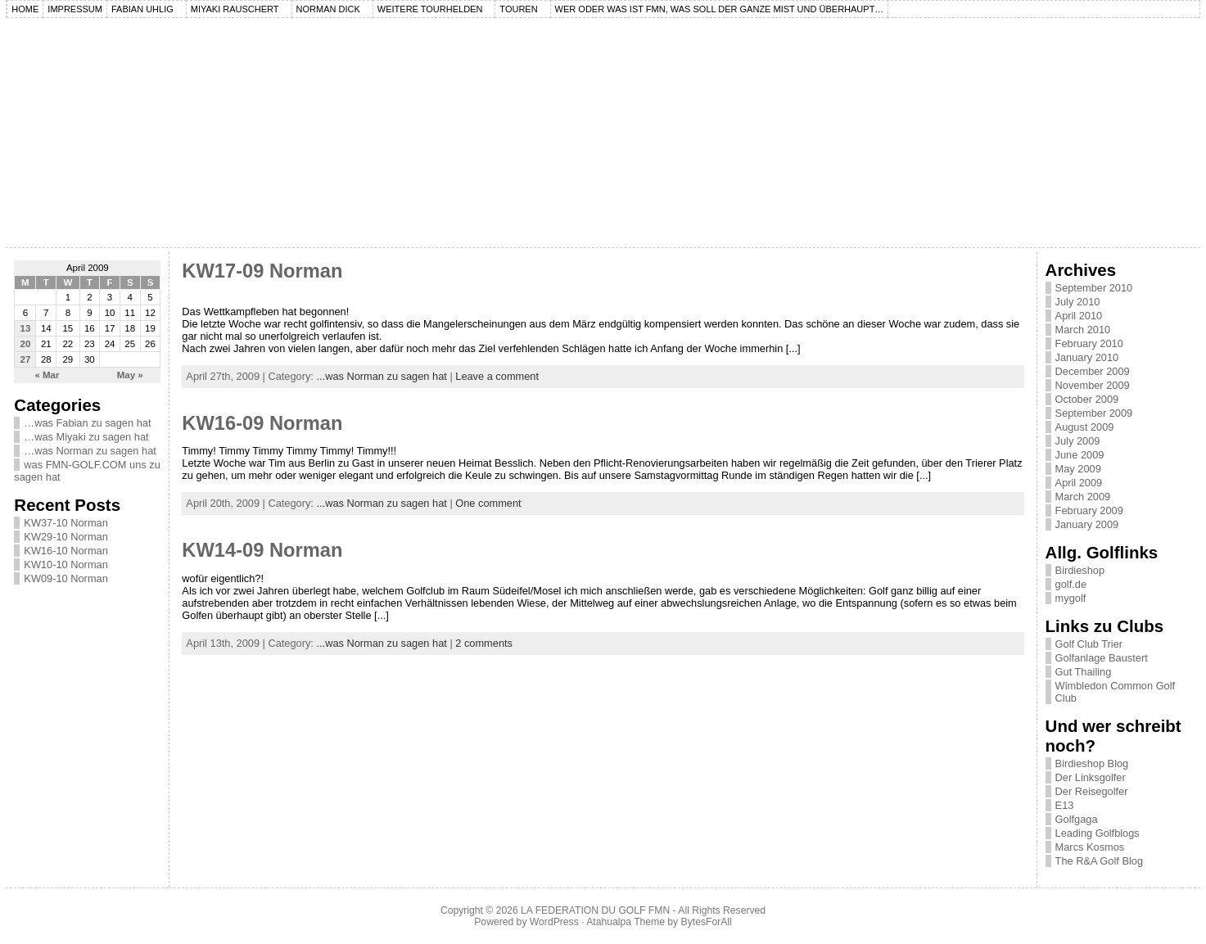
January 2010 (1087, 357)
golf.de (1070, 584)
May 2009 (1078, 469)
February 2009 (1089, 510)
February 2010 (1089, 343)
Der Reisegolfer (1091, 791)
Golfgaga (1076, 819)
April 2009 (1079, 483)
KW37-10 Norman (65, 523)
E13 (1064, 805)
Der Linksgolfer (1090, 777)
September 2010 (1094, 288)
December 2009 (1092, 371)
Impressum (74, 9)
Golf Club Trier (1089, 644)
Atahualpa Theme (625, 922)
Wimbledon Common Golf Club (1115, 692)
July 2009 (1077, 441)
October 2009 (1087, 399)
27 (25, 359)
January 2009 (1087, 524)
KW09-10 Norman (65, 578)
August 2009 (1084, 427)
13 (25, 328)
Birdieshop (1079, 570)
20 (25, 344)
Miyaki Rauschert (235, 9)
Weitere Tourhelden (430, 9)
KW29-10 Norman (65, 537)
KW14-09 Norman (262, 550)
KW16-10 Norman (65, 550)
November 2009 (1092, 385)
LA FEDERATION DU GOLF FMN (595, 910)
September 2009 (1094, 413)
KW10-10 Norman (65, 564)
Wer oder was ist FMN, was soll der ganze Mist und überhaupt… (719, 9)
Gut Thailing (1083, 672)
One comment (488, 503)
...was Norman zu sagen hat (381, 376)
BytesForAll (706, 922)
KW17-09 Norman (262, 271)
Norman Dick (328, 9)
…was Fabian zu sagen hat (87, 423)
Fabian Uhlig (142, 9)
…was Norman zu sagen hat (90, 451)
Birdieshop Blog (1092, 763)
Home (24, 9)
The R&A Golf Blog (1099, 861)
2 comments (484, 643)
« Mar (46, 375)
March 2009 (1083, 496)
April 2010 (1079, 315)
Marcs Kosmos (1090, 847)
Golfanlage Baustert (1101, 658)
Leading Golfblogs (1097, 833)
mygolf (1070, 598)
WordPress (554, 922)
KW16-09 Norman (262, 423)
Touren (518, 9)
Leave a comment (497, 376)
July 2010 (1077, 302)
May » (130, 375)
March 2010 (1083, 329)
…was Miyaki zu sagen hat (86, 437)
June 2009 (1079, 455)
